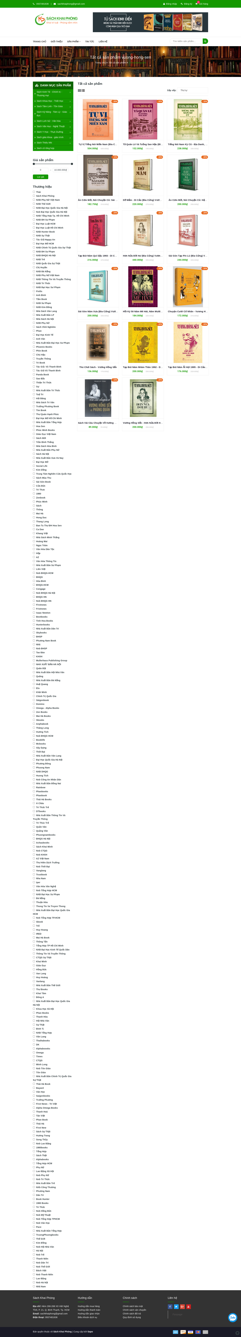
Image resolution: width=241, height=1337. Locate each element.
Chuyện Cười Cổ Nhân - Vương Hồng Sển (191, 311)
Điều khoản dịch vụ (87, 1317)
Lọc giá (40, 177)
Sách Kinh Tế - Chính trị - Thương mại (48, 94)
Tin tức (89, 41)
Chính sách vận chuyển (134, 1310)
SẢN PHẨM (74, 41)
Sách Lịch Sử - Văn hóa (47, 121)
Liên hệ (103, 41)
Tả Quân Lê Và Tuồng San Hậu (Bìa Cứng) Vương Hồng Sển (156, 144)
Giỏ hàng (201, 4)
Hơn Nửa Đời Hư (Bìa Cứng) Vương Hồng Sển (148, 255)
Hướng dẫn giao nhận (89, 1313)
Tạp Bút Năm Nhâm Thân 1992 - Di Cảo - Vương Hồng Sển (155, 367)
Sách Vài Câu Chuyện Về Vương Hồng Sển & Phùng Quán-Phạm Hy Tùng (118, 423)
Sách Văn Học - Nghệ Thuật (49, 126)
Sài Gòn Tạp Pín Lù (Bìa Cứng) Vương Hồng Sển (195, 255)
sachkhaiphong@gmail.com (71, 4)
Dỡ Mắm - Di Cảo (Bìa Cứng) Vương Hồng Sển (148, 200)
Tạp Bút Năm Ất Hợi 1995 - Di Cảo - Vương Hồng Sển (197, 367)
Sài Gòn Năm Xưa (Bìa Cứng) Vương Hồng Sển (104, 311)
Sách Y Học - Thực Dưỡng (48, 132)
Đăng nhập (170, 4)
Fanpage (177, 1314)
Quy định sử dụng (132, 1317)
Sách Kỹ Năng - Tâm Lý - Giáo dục (50, 114)
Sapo (90, 1331)
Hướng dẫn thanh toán (89, 1310)
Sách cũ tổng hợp (44, 148)
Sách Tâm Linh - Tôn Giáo (48, 106)
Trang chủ (39, 41)
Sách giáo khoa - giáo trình (48, 137)
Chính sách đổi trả (132, 1313)
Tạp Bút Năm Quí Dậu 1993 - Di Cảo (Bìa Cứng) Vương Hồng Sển (114, 255)
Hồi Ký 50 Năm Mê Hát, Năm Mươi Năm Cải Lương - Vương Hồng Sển (161, 311)
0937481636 (42, 4)
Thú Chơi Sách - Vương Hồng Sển (98, 367)
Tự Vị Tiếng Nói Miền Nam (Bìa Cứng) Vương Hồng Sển (109, 144)
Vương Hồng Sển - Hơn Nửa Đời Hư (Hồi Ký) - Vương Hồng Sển (158, 423)
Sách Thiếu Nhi (43, 142)
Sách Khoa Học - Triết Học (48, 101)
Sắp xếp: (171, 90)
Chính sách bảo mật (133, 1306)
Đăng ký (186, 4)
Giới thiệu (57, 41)
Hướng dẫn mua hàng (89, 1306)
